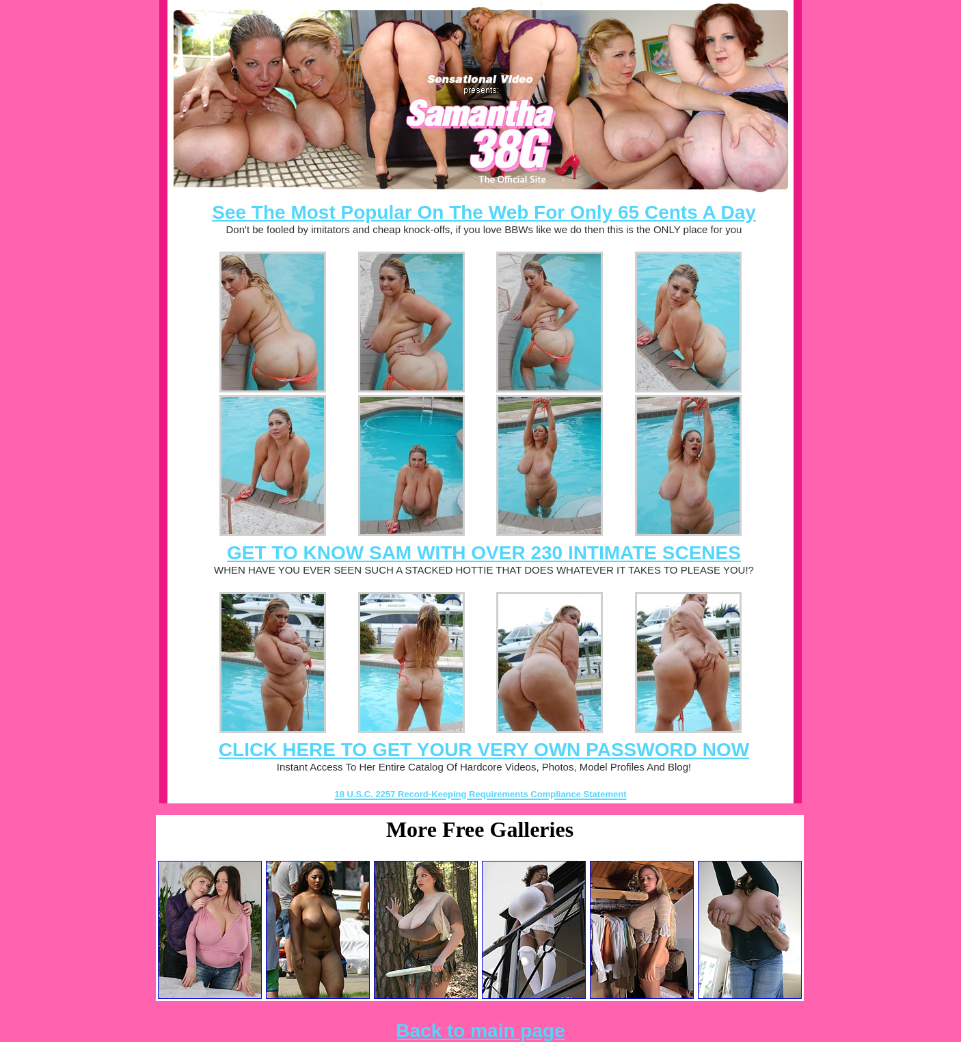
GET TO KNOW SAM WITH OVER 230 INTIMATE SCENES (484, 552)
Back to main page (480, 1030)
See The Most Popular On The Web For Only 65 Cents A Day (484, 212)
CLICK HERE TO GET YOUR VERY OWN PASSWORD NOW (484, 749)
